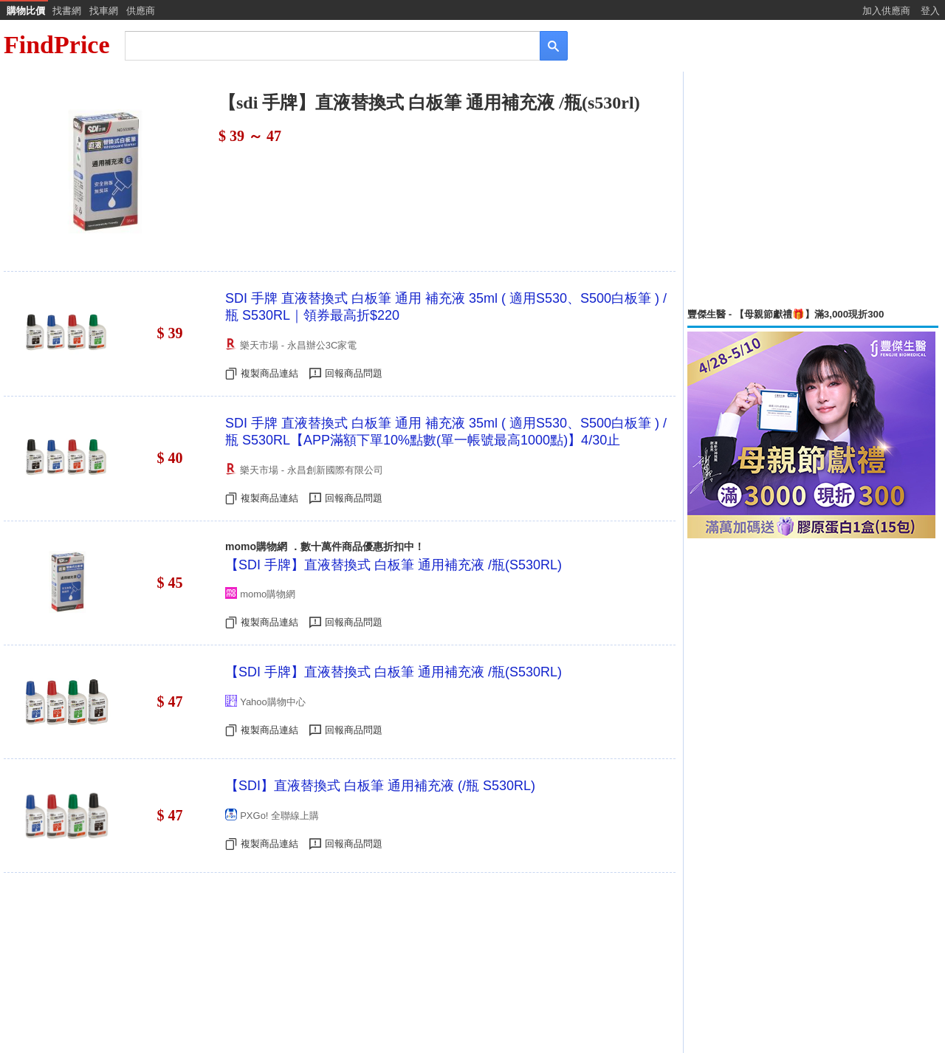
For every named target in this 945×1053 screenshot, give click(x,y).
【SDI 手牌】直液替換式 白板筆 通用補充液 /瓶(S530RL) (393, 565)
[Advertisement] (812, 189)
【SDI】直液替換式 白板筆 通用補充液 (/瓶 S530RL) (380, 785)
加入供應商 (886, 10)
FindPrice (57, 44)
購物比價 (26, 10)
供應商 (140, 10)
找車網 (103, 10)
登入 (930, 10)
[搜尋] (322, 44)
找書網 (66, 10)
